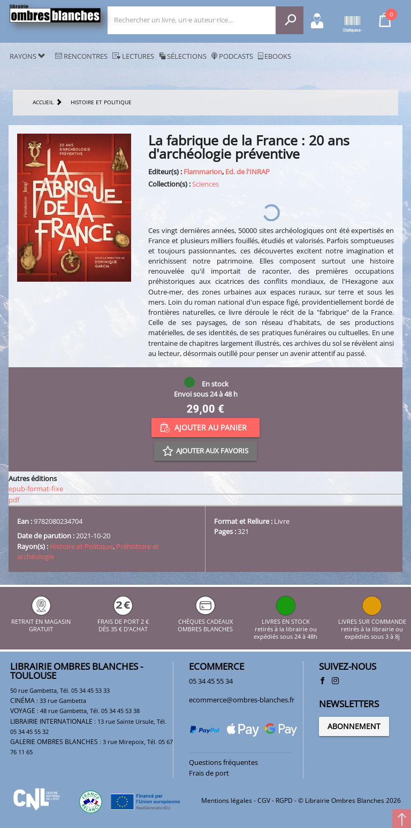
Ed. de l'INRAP (247, 171)
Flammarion (203, 171)
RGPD (284, 800)
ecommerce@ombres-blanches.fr (241, 700)
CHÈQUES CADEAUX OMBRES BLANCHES (205, 621)
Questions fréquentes (223, 762)
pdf (14, 500)
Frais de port (209, 773)
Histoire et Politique (81, 546)
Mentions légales (226, 800)
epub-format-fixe (36, 488)
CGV (263, 800)
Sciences (205, 184)
